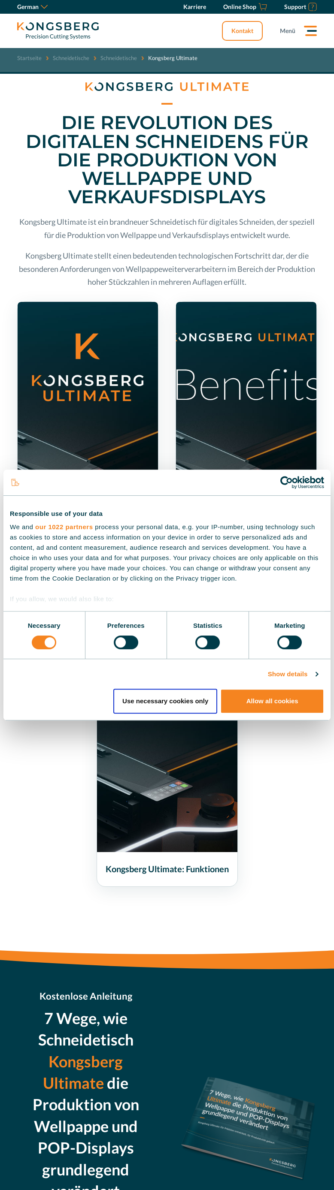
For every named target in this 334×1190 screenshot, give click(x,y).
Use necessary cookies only (165, 701)
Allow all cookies (272, 701)
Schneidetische (71, 57)
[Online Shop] (245, 7)
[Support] (300, 7)
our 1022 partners (64, 526)
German (32, 6)
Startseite (29, 57)
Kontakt (242, 30)
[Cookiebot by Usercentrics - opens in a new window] (286, 482)
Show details (288, 674)
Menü (287, 30)
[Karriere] (195, 7)
